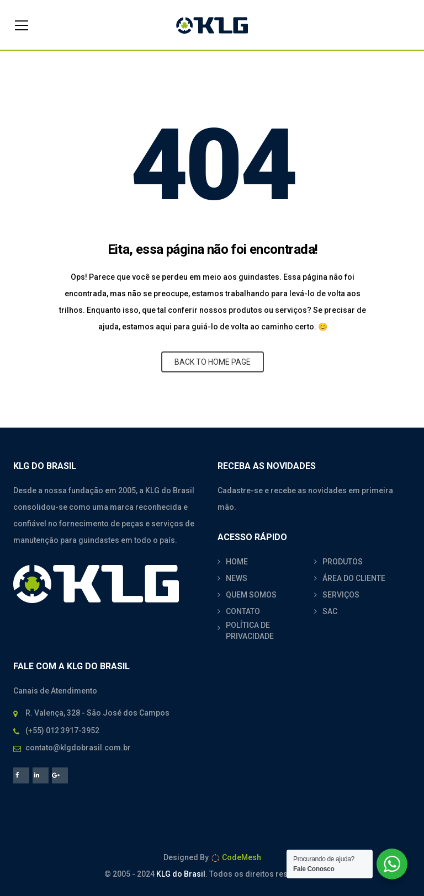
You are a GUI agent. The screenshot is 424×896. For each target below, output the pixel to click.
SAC (329, 611)
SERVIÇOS (340, 594)
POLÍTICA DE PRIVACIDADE (250, 631)
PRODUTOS (342, 561)
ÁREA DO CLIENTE (353, 578)
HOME (237, 561)
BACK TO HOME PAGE (212, 362)
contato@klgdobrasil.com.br (78, 747)
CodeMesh (235, 857)
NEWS (236, 578)
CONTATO (243, 611)
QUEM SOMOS (251, 594)
